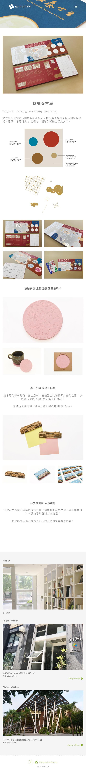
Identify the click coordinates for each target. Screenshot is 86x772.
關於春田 (6, 613)
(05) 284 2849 (9, 742)
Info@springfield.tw (48, 762)
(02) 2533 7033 (10, 676)
